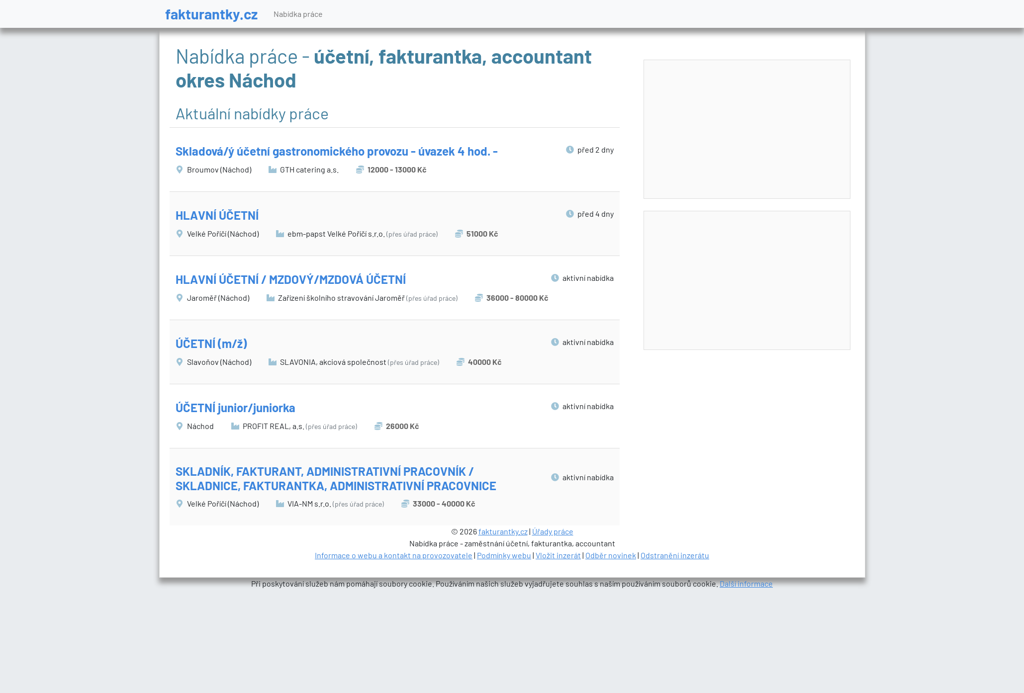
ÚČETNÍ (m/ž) (211, 343)
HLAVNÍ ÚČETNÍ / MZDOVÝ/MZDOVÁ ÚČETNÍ (291, 279)
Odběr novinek (610, 555)
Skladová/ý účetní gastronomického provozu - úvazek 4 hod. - (337, 151)
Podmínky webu (504, 555)
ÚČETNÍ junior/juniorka (235, 407)
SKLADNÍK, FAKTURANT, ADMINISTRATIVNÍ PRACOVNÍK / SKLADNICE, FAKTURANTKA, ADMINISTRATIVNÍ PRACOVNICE (336, 478)
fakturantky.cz (211, 13)
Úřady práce (552, 531)
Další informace (746, 583)
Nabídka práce (298, 13)
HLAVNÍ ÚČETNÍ (217, 215)
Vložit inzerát (558, 555)
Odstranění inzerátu (675, 555)
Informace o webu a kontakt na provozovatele (393, 555)
